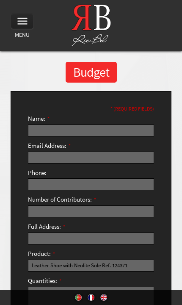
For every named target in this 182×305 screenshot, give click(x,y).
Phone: (37, 173)
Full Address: (46, 226)
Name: (39, 118)
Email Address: (49, 145)
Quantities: (44, 281)
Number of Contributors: (62, 199)
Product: (41, 254)
